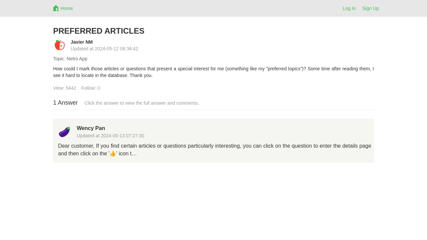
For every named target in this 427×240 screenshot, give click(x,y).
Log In (349, 8)
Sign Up (370, 8)
